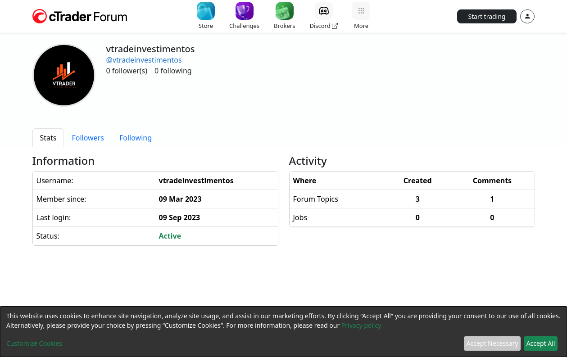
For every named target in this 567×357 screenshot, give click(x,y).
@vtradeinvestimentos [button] (144, 60)
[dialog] (283, 332)
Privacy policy (361, 325)
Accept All (540, 343)
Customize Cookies (34, 343)
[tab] (48, 137)
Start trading (487, 16)
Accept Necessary (492, 343)
